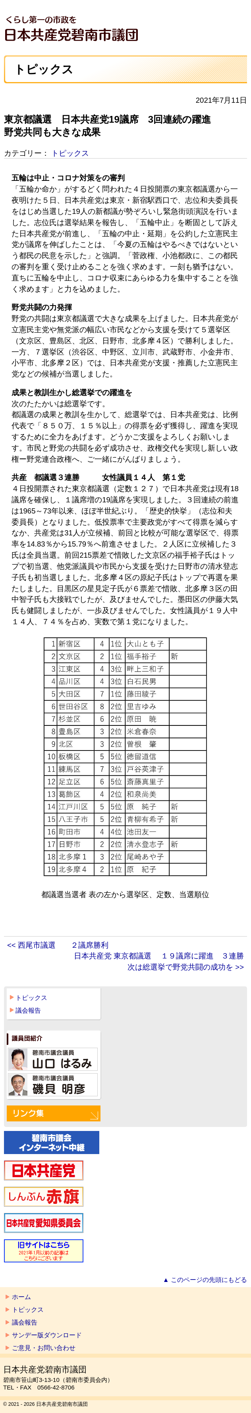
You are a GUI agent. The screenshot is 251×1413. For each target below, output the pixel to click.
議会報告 (28, 1010)
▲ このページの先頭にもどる (205, 1279)
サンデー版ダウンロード (47, 1335)
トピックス (70, 153)
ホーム (21, 1296)
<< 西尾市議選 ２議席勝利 (57, 945)
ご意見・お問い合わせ (43, 1347)
